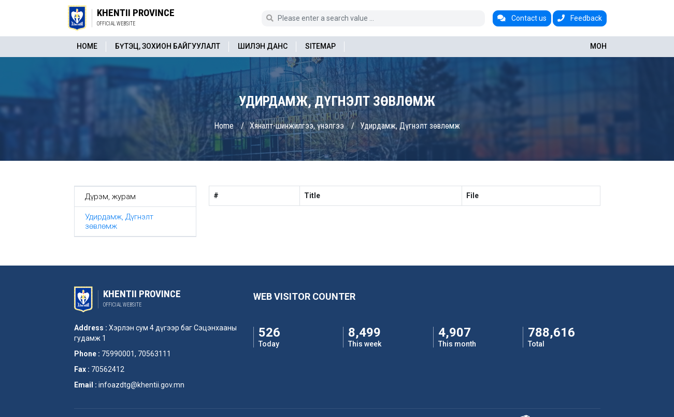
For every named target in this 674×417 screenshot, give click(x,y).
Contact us (522, 18)
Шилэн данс (263, 46)
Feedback (579, 18)
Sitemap (320, 46)
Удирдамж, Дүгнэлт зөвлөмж (410, 126)
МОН (598, 46)
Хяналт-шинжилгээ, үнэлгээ (297, 126)
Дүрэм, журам (110, 196)
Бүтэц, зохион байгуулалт (167, 46)
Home (87, 46)
